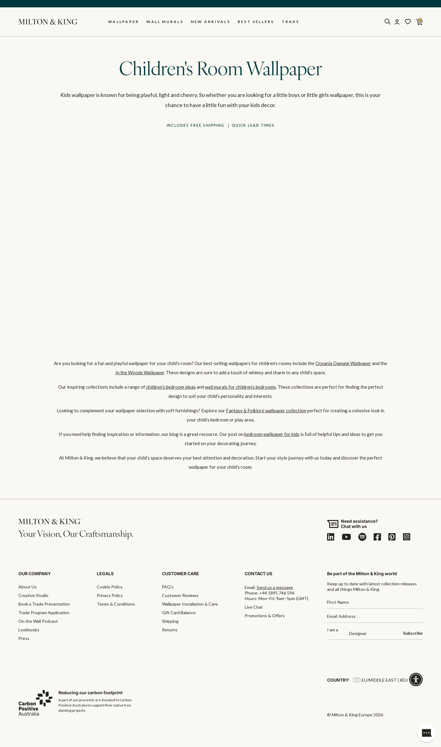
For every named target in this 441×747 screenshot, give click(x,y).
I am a (332, 630)
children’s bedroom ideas (171, 387)
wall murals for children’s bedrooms (240, 387)
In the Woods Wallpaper (139, 372)
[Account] (397, 21)
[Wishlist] (408, 21)
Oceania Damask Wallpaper (343, 363)
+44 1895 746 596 (276, 592)
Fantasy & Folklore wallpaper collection (266, 410)
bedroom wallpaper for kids (272, 434)
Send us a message (275, 587)
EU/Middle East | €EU (380, 680)
